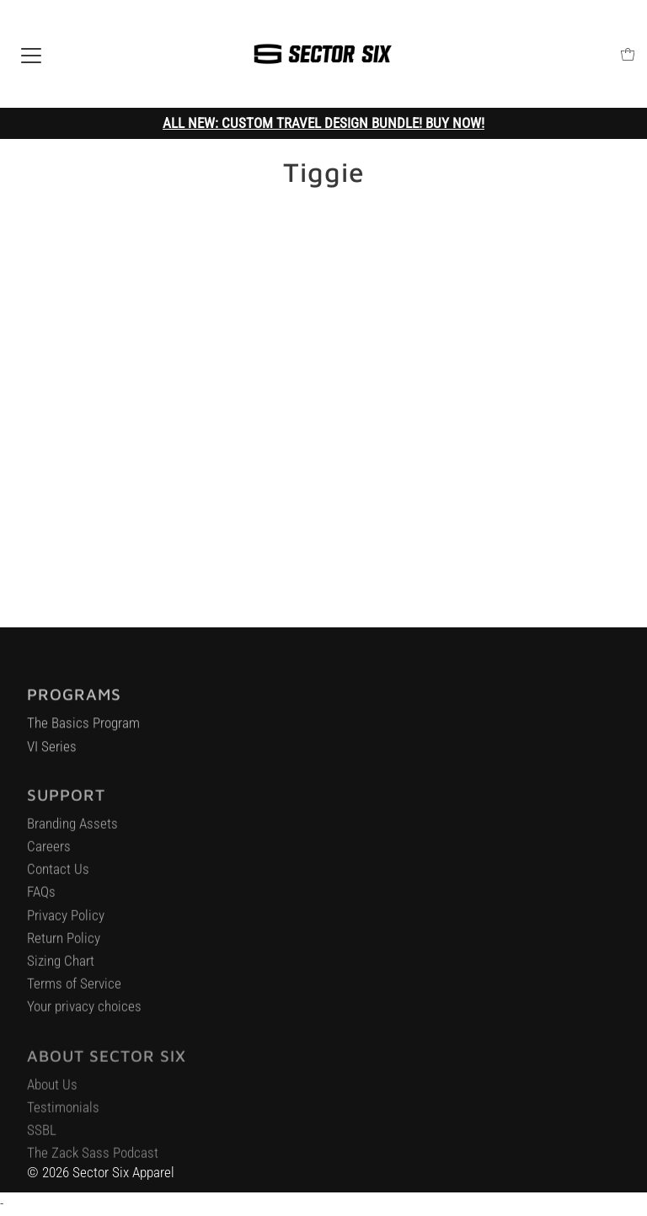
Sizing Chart (60, 965)
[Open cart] (628, 54)
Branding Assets (72, 828)
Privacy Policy (65, 920)
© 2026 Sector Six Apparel (100, 1172)
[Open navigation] (31, 54)
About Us (52, 1089)
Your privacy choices (84, 1011)
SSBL (41, 1136)
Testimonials (63, 1112)
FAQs (41, 896)
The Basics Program (83, 727)
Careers (49, 851)
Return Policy (63, 943)
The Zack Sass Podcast (92, 1158)
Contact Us (58, 874)
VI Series (52, 750)
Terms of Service (74, 988)
